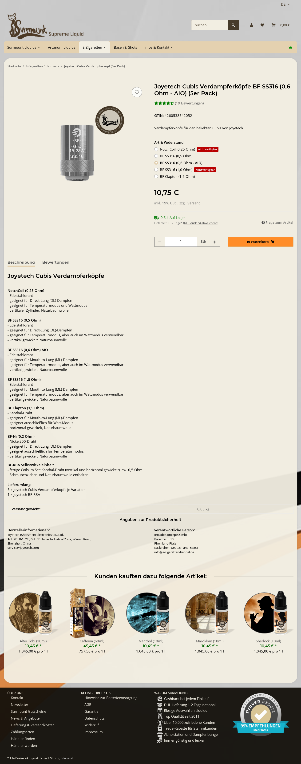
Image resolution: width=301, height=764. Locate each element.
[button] (251, 25)
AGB (87, 704)
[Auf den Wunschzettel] (137, 92)
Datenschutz (94, 718)
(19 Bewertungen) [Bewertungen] (179, 103)
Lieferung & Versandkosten (33, 725)
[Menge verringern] (159, 242)
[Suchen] (209, 25)
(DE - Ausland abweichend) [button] (200, 223)
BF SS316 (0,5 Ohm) (176, 156)
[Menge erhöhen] (215, 242)
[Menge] (181, 242)
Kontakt (17, 697)
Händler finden (23, 738)
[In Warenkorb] (11, 80)
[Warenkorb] (280, 25)
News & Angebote (25, 718)
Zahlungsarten (22, 731)
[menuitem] (24, 47)
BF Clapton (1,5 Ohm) (177, 176)
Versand (194, 203)
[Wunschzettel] (262, 25)
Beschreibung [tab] (21, 262)
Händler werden (24, 745)
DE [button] (283, 4)
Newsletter (19, 704)
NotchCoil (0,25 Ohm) (189, 149)
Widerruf (91, 725)
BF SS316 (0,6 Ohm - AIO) (181, 162)
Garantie (91, 711)
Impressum (93, 731)
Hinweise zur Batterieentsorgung (110, 697)
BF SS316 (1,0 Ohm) (188, 169)
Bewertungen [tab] (55, 262)
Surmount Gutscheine (28, 711)
